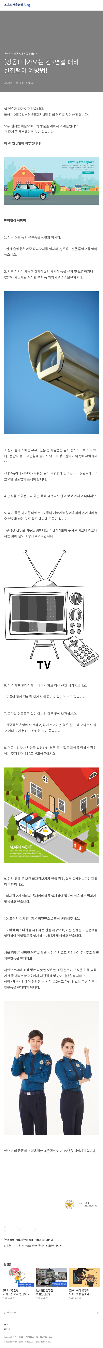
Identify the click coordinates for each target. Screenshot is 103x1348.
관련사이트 (10, 1313)
